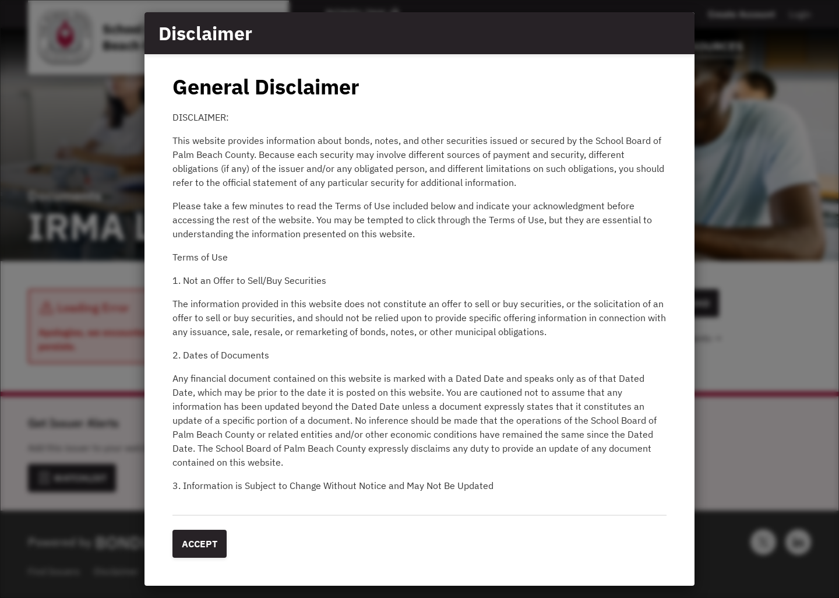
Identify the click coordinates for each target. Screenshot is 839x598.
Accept (199, 544)
